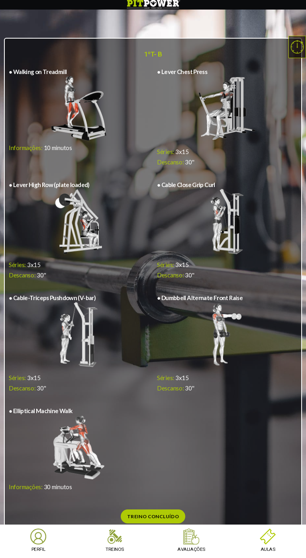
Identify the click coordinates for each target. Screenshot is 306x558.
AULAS (267, 549)
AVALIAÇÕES (191, 549)
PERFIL (38, 549)
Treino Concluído (153, 516)
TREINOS (114, 549)
